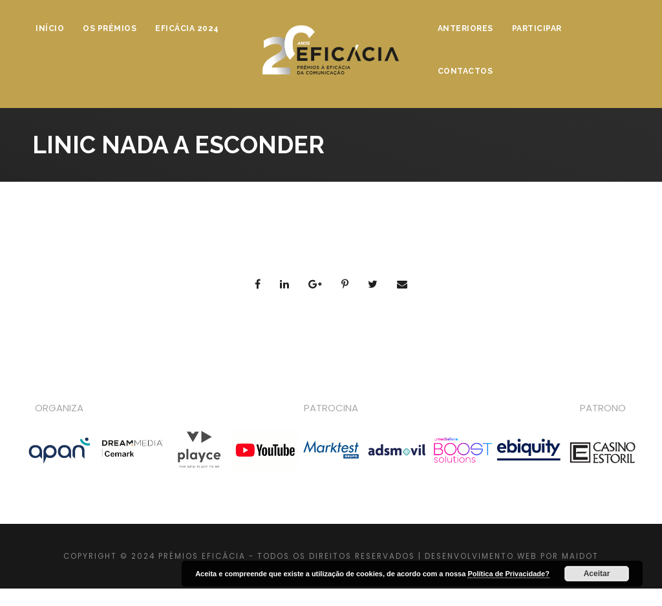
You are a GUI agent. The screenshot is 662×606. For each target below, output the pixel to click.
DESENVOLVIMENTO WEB (481, 556)
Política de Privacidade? (508, 574)
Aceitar (597, 573)
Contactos (465, 71)
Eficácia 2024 (187, 28)
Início (50, 28)
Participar (537, 28)
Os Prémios (109, 28)
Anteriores (465, 28)
